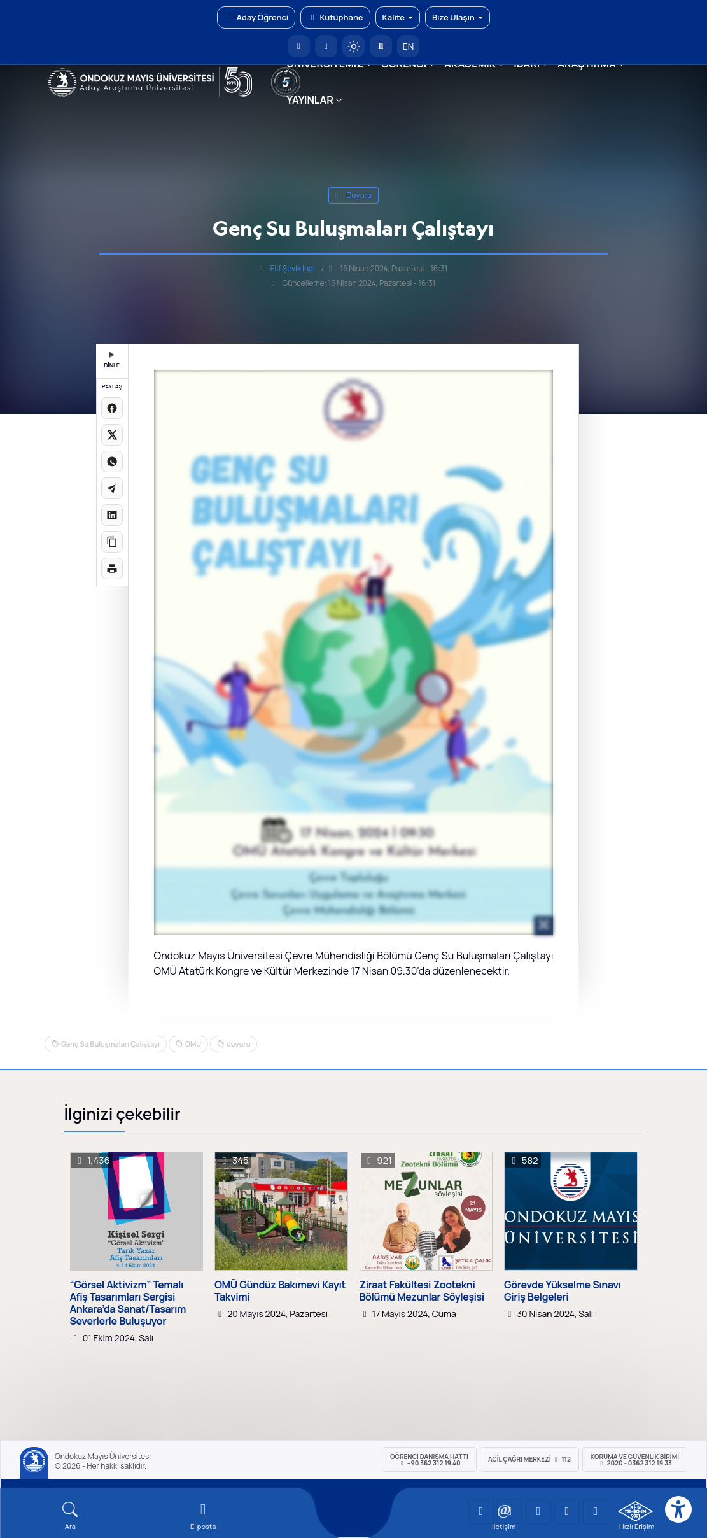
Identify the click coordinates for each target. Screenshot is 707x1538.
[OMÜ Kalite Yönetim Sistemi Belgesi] (635, 1511)
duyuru (353, 195)
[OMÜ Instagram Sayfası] (538, 1511)
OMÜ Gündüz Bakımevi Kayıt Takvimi (280, 1291)
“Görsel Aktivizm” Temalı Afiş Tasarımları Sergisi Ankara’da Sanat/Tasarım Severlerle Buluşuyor (128, 1303)
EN (408, 46)
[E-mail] (203, 1516)
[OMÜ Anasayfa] (299, 46)
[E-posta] (326, 46)
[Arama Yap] (381, 46)
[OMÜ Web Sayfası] (150, 82)
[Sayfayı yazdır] (112, 568)
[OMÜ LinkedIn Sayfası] (509, 1511)
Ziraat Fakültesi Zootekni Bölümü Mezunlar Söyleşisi (422, 1291)
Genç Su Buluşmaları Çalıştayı (110, 1043)
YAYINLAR (309, 100)
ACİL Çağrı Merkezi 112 (529, 1459)
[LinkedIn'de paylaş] (112, 515)
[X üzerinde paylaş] (112, 435)
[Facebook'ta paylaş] (112, 408)
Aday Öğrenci (256, 17)
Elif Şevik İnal (292, 268)
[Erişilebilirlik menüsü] (678, 1509)
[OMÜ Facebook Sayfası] (595, 1511)
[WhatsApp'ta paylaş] (112, 461)
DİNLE (112, 360)
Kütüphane (335, 17)
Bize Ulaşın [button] (457, 17)
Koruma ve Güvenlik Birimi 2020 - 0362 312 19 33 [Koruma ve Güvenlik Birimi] (635, 1459)
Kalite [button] (397, 17)
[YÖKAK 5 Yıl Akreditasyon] (285, 82)
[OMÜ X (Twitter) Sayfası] (567, 1511)
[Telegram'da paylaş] (112, 488)
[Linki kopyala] (112, 542)
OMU (193, 1043)
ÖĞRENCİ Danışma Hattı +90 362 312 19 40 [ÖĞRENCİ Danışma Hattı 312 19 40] (429, 1459)
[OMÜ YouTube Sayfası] (481, 1511)
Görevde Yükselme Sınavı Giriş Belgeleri (562, 1291)
